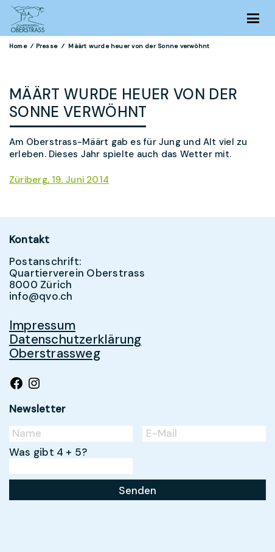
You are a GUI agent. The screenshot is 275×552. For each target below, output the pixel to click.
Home (18, 46)
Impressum (42, 325)
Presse (46, 46)
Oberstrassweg (54, 353)
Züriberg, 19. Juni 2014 (59, 180)
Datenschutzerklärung (75, 339)
